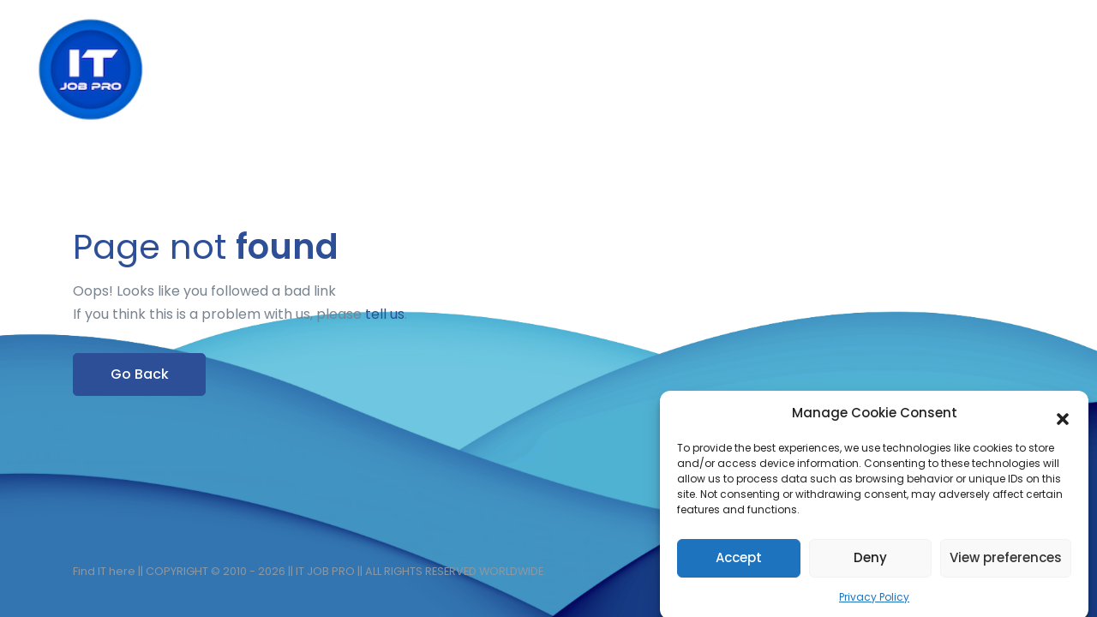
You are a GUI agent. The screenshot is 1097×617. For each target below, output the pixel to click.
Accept (739, 563)
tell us (385, 314)
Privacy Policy (874, 602)
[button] (1062, 419)
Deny (870, 563)
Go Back (140, 374)
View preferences (1006, 563)
